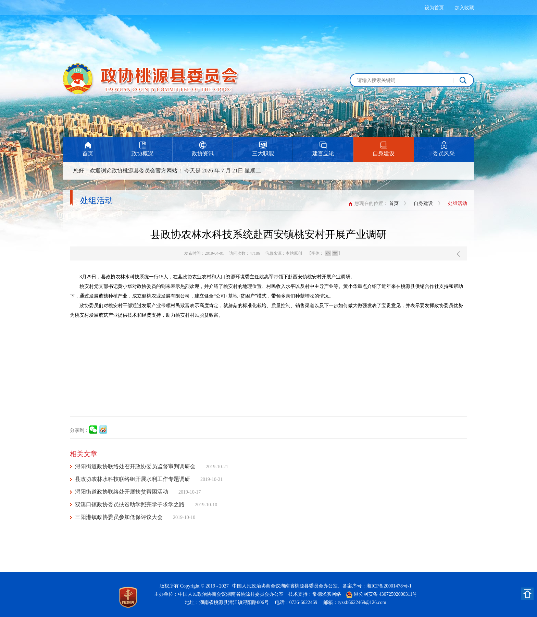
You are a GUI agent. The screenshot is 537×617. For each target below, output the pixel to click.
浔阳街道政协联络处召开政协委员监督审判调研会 (135, 466)
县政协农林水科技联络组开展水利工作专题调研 (132, 479)
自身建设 (423, 203)
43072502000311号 (398, 594)
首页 (394, 203)
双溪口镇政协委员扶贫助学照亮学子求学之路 (130, 504)
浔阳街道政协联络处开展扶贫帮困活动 (121, 492)
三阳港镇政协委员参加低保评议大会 (119, 517)
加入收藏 (464, 7)
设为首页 (434, 7)
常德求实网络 (326, 594)
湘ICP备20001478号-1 (388, 586)
